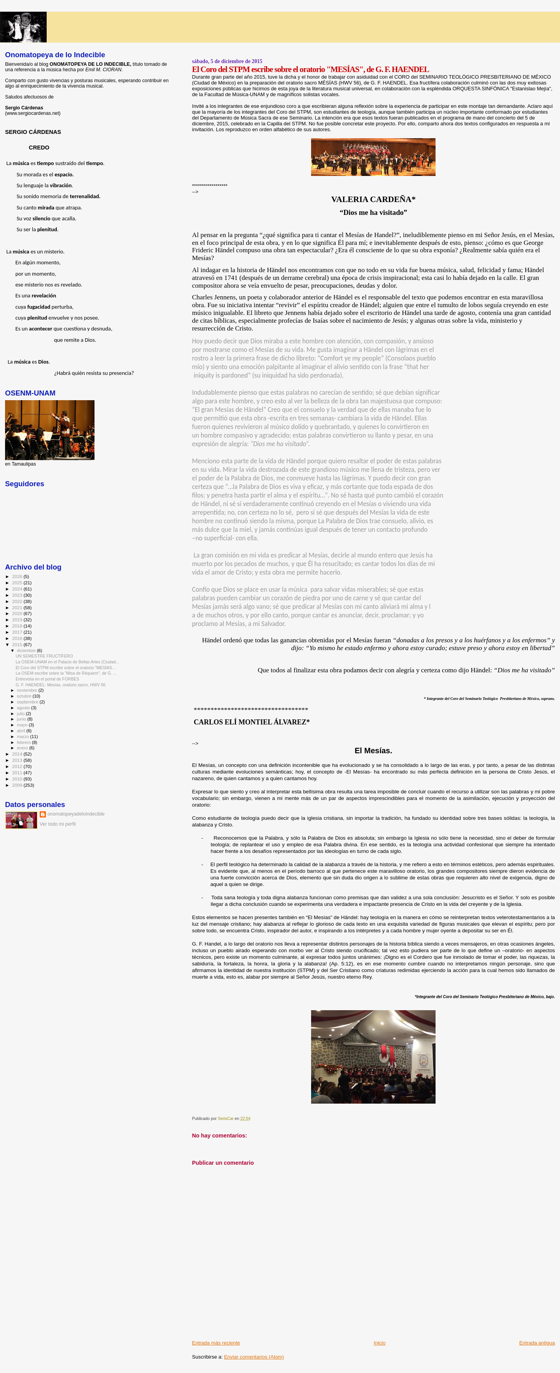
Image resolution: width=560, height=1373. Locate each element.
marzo (23, 736)
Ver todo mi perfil (58, 824)
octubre (25, 696)
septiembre (28, 702)
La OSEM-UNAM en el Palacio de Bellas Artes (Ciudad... (67, 661)
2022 (17, 601)
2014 (17, 753)
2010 (17, 778)
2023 (17, 595)
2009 (17, 785)
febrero (24, 742)
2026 (17, 576)
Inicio (379, 1343)
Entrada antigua (537, 1343)
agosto (24, 707)
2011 (17, 772)
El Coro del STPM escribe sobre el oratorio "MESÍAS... (66, 667)
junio (22, 719)
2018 (17, 625)
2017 (17, 632)
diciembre (27, 650)
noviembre (27, 690)
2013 (17, 760)
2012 (17, 766)
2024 (17, 588)
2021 (17, 607)
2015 (17, 644)
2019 (17, 619)
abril (21, 730)
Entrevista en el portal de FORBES (47, 679)
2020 (17, 613)
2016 (17, 638)
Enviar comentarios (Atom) (254, 1357)
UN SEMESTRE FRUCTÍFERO (44, 656)
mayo (23, 725)
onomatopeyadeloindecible (76, 814)
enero (23, 747)
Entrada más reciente (216, 1343)
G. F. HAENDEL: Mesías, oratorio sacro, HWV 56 (60, 684)
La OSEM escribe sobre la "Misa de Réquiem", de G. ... (66, 673)
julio (21, 713)
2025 (17, 582)
